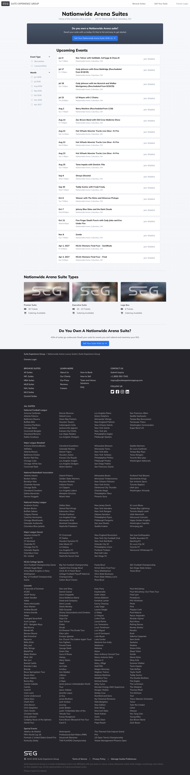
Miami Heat (64, 496)
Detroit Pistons (66, 475)
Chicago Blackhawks (33, 520)
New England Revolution (105, 535)
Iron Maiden (64, 672)
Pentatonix (135, 597)
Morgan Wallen (101, 690)
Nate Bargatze (101, 702)
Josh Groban (65, 702)
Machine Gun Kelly (103, 642)
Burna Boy (29, 681)
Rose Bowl (99, 579)
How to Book (86, 372)
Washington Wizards (139, 490)
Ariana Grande (30, 612)
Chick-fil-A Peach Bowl (69, 571)
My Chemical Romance (104, 698)
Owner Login (182, 3)
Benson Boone (30, 633)
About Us (64, 372)
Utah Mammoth (137, 514)
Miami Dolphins (101, 416)
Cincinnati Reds (31, 466)
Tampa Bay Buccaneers (140, 419)
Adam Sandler (30, 597)
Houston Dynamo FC (68, 541)
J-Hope (62, 681)
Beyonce (28, 639)
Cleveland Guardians (68, 446)
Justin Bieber (65, 707)
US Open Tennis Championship (108, 737)
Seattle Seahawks (138, 416)
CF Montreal (29, 541)
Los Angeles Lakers (68, 490)
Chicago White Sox (33, 463)
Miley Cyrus (99, 684)
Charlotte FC (29, 544)
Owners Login (30, 359)
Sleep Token (135, 651)
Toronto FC (135, 547)
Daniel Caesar (65, 591)
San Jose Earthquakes (140, 535)
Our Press (64, 380)
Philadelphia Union (103, 547)
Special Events (30, 728)
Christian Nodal (31, 713)
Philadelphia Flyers (103, 517)
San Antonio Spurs (138, 481)
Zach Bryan (135, 722)
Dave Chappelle (66, 594)
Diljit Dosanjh (65, 609)
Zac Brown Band (137, 719)
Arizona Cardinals (32, 413)
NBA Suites (29, 380)
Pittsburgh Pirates (102, 460)
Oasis (97, 716)
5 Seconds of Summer (34, 588)
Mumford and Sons (103, 696)
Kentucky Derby (31, 740)
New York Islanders (103, 508)
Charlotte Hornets (32, 484)
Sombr (133, 654)
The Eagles (135, 681)
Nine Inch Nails (101, 710)
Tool (132, 696)
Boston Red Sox (31, 457)
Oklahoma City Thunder (105, 487)
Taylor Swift (135, 672)
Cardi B (27, 690)
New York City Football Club (107, 538)
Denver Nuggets (31, 496)
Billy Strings (29, 648)
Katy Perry (99, 588)
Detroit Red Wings (67, 508)
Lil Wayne (99, 615)
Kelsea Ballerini (101, 597)
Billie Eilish (29, 642)
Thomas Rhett (136, 690)
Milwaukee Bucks (102, 475)
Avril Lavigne (30, 621)
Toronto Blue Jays (138, 457)
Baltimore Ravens (32, 419)
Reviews (64, 384)
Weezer (133, 710)
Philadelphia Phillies (103, 457)
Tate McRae (135, 669)
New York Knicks (102, 484)
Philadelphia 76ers (103, 493)
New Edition (100, 704)
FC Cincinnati (65, 535)
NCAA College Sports (33, 562)
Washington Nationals (140, 460)
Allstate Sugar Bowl (33, 567)
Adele (26, 600)
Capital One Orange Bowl (71, 567)
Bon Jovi (28, 660)
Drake (62, 624)
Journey (62, 704)
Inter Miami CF (65, 544)
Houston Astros (66, 454)
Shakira (133, 645)
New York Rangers (102, 511)
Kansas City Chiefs (67, 431)
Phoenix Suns (100, 496)
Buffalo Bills (29, 422)
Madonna (98, 645)
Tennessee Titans (138, 422)
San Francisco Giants (104, 466)
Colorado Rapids (31, 550)
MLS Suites (29, 392)
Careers (63, 388)
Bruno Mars (29, 675)
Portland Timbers (102, 550)
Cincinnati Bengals (32, 431)
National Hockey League (35, 502)
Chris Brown (29, 704)
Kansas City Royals (68, 457)
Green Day (64, 651)
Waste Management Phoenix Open (110, 740)
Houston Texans (66, 422)
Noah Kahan (100, 713)
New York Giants (102, 428)
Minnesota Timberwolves (105, 478)
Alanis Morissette (32, 603)
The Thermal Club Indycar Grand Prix (109, 733)
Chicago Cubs (30, 460)
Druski (62, 627)
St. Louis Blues (136, 505)
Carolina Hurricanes (33, 517)
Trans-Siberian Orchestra (141, 698)
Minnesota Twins (102, 448)
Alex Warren (29, 606)
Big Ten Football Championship (73, 565)
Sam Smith (135, 639)
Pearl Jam (134, 594)
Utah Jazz (134, 487)
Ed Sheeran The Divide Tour (72, 630)
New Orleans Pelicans (104, 481)
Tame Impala (136, 666)
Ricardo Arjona (137, 618)
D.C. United (29, 556)
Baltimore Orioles (32, 454)
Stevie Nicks (135, 657)
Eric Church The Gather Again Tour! (75, 639)
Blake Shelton (30, 654)
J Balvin (62, 675)
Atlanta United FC (32, 535)
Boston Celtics (30, 478)
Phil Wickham (136, 600)
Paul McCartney (137, 588)
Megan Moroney (101, 669)
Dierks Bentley (65, 606)
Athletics (28, 448)
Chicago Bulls (30, 487)
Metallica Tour (100, 678)
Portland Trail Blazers (139, 475)
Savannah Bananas (68, 737)
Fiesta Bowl (99, 565)
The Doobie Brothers (139, 678)
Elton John (64, 633)
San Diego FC (100, 556)
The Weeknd (135, 687)
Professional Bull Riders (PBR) (73, 734)
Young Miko (135, 716)
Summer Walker (137, 663)
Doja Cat (63, 618)
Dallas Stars (64, 505)
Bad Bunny (29, 627)
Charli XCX (29, 702)
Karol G (62, 722)
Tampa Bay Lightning (139, 508)
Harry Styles (64, 660)
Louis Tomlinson (101, 627)
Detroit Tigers (65, 451)
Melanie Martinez (102, 675)
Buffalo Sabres (30, 511)
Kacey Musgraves (67, 716)
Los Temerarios (101, 624)
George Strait (65, 648)
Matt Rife (98, 666)
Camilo (27, 687)
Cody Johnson (30, 716)
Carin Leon (29, 693)
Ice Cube (63, 666)
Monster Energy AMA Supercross (109, 687)
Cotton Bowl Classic (68, 579)
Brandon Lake (30, 666)
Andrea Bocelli (30, 609)
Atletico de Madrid (32, 731)
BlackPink (28, 651)
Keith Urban (99, 594)
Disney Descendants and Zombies (74, 612)
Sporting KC (135, 541)
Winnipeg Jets (136, 526)
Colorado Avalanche (33, 523)
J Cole (61, 678)
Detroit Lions (65, 416)
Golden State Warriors (69, 478)
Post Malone (135, 612)
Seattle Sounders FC (139, 538)
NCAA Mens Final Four (104, 567)
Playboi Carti (136, 609)
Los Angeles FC (66, 550)
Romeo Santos (136, 627)
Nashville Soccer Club (69, 556)
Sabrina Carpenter (138, 636)
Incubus (62, 669)
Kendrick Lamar (101, 600)
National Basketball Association (38, 472)
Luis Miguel (99, 630)
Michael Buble (100, 681)
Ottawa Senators (102, 514)
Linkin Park (99, 618)
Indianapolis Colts (67, 425)
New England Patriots (104, 422)
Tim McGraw (135, 693)
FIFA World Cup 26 (32, 734)
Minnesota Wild (66, 520)
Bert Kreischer (30, 636)
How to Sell (85, 376)
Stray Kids (134, 660)
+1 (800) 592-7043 (119, 376)
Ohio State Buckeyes (103, 573)
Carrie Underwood (32, 696)
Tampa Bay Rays (137, 451)
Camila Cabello (31, 684)
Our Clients (65, 376)
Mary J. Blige (100, 663)
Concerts (28, 585)
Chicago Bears (30, 428)
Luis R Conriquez (102, 633)
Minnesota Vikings (102, 419)
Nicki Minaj (99, 707)
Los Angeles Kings (67, 517)
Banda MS (28, 630)
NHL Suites (29, 388)
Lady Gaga (99, 606)
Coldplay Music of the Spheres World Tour (37, 721)
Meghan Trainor (101, 672)
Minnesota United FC (68, 553)
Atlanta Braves (30, 451)
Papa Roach (100, 722)
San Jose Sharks (101, 523)
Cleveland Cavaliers (33, 490)
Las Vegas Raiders (67, 434)
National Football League (35, 410)
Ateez (26, 615)
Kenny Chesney (101, 603)
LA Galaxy (64, 547)
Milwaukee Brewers (103, 446)
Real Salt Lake (101, 553)
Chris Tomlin (29, 710)
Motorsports (64, 731)
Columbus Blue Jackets (81, 19)
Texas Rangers (136, 454)
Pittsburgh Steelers (103, 437)
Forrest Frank (65, 645)
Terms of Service (80, 759)
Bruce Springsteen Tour (34, 672)
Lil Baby (98, 612)
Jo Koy (62, 696)
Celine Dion (29, 698)
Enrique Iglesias (66, 636)
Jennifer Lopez (65, 693)
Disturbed (63, 615)
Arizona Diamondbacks (34, 446)
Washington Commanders (142, 425)
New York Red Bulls (103, 541)
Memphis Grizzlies (67, 493)
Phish (132, 603)
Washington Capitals (139, 523)
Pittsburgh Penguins (103, 520)
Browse (138, 3)
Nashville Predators (68, 526)
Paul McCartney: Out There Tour (144, 591)
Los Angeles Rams (102, 413)
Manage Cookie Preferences (123, 759)
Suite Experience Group (34, 354)
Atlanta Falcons (31, 416)
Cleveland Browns (32, 434)
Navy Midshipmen (102, 571)
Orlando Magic (101, 490)
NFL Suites (29, 376)
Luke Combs (100, 639)
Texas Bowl (135, 571)
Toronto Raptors (137, 484)
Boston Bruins (30, 508)
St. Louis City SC (137, 544)
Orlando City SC (101, 544)
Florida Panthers (66, 514)
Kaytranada (99, 591)
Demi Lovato (65, 603)
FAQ (82, 387)
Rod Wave (134, 621)
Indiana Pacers (66, 484)
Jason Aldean (65, 690)
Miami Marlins (65, 466)
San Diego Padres (102, 463)
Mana (97, 651)
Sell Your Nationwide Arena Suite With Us (95, 38)
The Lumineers (136, 684)
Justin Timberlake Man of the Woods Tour (72, 712)
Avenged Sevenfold (33, 618)
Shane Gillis (135, 648)
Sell (160, 3)
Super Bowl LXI (137, 428)
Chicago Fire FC (31, 547)
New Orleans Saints (103, 425)
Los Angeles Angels (68, 460)
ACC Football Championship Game (40, 565)
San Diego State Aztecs (140, 567)
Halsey (62, 657)
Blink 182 (28, 657)
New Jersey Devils (102, 505)
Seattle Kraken (101, 526)
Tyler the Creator (137, 704)
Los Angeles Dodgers (69, 463)
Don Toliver (64, 621)
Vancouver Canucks (139, 517)
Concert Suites (30, 396)
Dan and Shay (65, 588)
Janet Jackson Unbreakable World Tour (74, 685)
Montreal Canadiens (68, 523)
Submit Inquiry (117, 372)
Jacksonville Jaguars (68, 428)
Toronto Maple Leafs (139, 511)
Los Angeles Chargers (69, 437)
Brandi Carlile (30, 663)
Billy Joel (28, 645)
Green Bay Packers (67, 419)
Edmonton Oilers (67, 511)
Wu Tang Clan (136, 713)
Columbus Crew (31, 553)
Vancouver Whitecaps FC (141, 550)
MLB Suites (29, 384)
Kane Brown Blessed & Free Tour (74, 719)
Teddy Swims (136, 675)
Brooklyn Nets (30, 481)
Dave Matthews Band (69, 597)
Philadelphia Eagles (103, 434)
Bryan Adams (30, 678)
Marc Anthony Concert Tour (106, 654)
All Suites (28, 372)
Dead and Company (68, 600)
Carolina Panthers (32, 425)
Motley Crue (99, 693)
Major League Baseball (34, 442)
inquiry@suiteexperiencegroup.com (127, 380)
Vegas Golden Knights (140, 520)
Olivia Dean (99, 719)
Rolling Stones (136, 624)
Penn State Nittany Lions (105, 576)
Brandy (27, 669)
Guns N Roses (65, 654)
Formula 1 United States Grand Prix (40, 737)
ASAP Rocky (29, 594)
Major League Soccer (33, 532)
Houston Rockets (67, 481)
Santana (134, 642)
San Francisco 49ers (139, 413)
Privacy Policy (99, 759)
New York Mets (101, 451)
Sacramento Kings (138, 478)
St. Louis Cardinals (138, 448)
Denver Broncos (66, 413)
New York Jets (100, 431)
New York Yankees (102, 454)
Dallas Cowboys (31, 437)
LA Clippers (64, 487)
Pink (132, 606)
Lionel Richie (100, 621)
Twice (132, 702)
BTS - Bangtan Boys (33, 624)
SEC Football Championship (142, 565)
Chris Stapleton (31, 707)
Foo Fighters (64, 642)
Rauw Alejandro (137, 615)
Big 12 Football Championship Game (38, 578)
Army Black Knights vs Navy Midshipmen (37, 572)
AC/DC (27, 591)
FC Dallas (63, 538)
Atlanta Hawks (31, 475)
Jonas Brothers (66, 698)
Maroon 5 (98, 660)
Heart (61, 663)
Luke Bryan (99, 636)
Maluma (98, 648)
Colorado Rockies (67, 448)
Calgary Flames (31, 514)
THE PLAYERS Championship (72, 740)
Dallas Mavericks (31, 493)
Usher (132, 707)
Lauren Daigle (100, 609)
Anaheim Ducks (31, 505)
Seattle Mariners (137, 446)
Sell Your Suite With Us (95, 343)
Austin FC (28, 538)
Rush (132, 633)
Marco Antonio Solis (103, 657)
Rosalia (133, 630)
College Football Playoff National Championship (74, 575)
